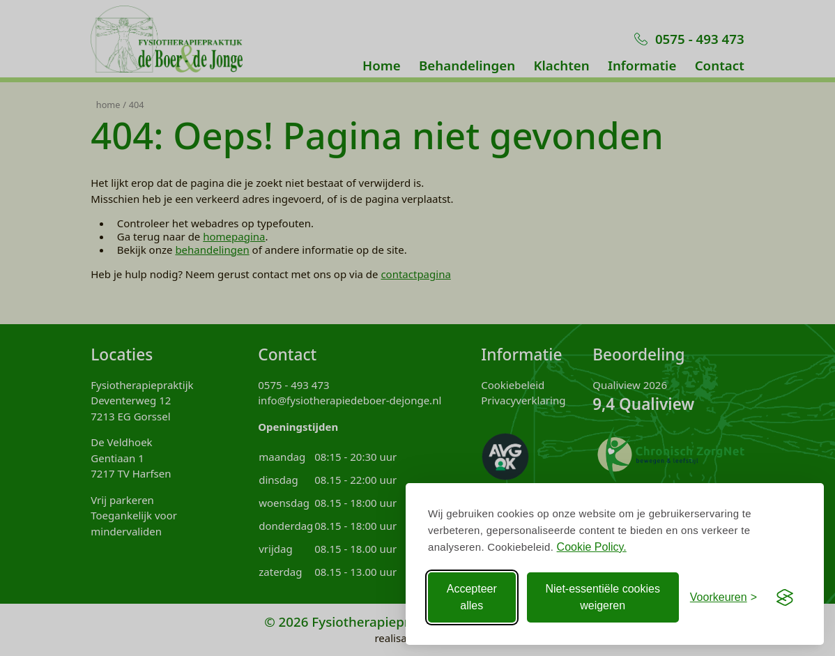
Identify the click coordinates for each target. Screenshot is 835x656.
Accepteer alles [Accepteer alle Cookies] (472, 597)
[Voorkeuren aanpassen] (723, 597)
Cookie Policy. (592, 547)
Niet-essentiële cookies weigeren (602, 597)
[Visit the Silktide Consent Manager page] (785, 597)
